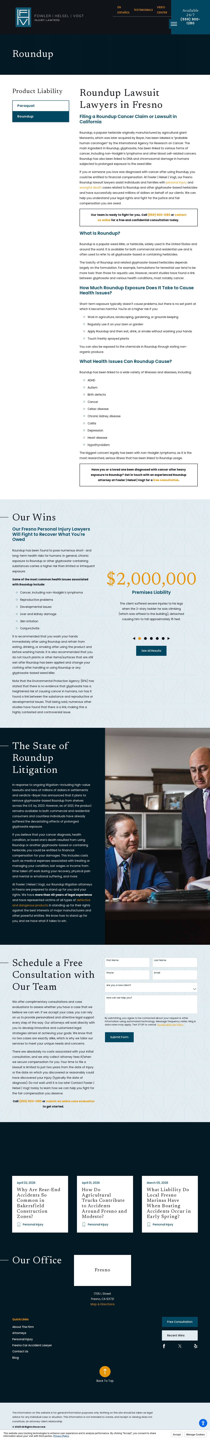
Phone (110, 972)
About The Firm (23, 1327)
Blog (15, 1358)
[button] (203, 1423)
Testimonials (143, 10)
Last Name (160, 960)
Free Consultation (179, 1322)
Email (157, 972)
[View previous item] (134, 638)
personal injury (176, 182)
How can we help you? (119, 997)
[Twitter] (180, 1346)
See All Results (151, 651)
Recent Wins (176, 1335)
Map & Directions (103, 1304)
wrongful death (91, 188)
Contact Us (20, 1351)
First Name (112, 960)
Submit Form (119, 1037)
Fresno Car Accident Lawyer (32, 1345)
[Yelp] (196, 1346)
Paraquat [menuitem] (26, 105)
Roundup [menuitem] (25, 116)
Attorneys (19, 1333)
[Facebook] (164, 1346)
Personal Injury (22, 1339)
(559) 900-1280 (190, 21)
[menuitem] (43, 1326)
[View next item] (168, 638)
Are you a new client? (118, 985)
